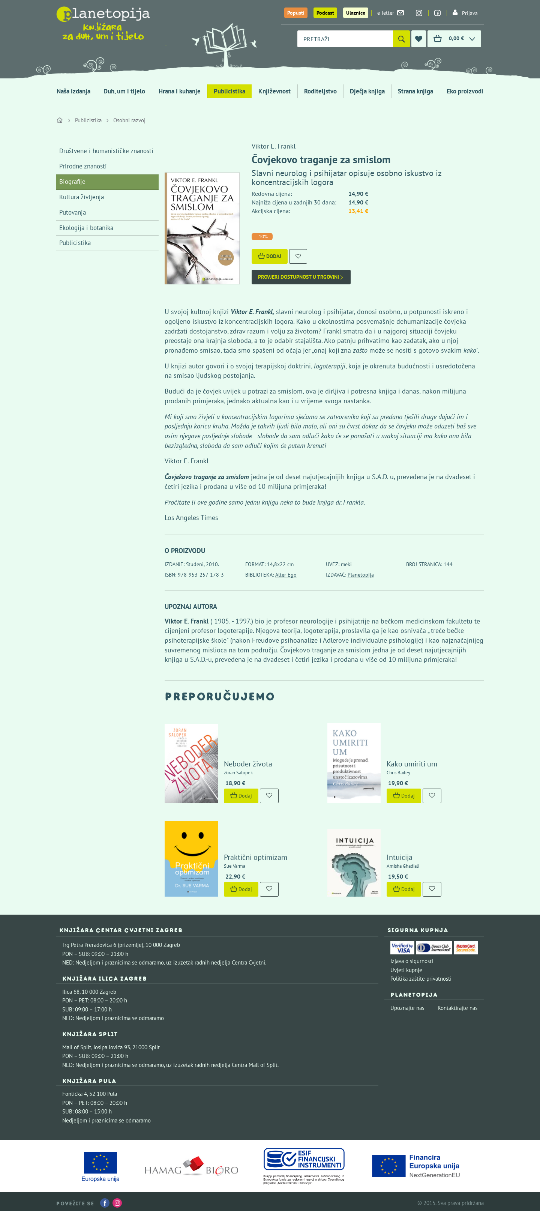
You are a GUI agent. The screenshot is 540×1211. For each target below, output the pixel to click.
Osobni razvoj (129, 120)
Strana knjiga (415, 91)
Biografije (72, 181)
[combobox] (345, 38)
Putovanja (72, 212)
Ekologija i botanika (86, 228)
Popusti (295, 12)
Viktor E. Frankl (274, 146)
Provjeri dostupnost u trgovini (301, 277)
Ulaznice (355, 12)
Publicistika (229, 91)
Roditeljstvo (320, 91)
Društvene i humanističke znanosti (106, 151)
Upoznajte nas (407, 1005)
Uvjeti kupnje (406, 967)
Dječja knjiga (367, 91)
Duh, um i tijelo (124, 91)
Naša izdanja (73, 91)
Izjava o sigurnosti (411, 958)
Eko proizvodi (465, 91)
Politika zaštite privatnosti (421, 976)
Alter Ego (286, 574)
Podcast (325, 12)
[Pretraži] (401, 38)
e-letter (390, 12)
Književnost (274, 91)
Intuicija (399, 854)
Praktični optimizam (254, 854)
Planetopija (361, 574)
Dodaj (269, 256)
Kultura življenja (81, 197)
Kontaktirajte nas (457, 1005)
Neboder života (247, 762)
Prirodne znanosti (83, 166)
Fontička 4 (74, 1091)
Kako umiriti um (411, 762)
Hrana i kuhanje (180, 91)
